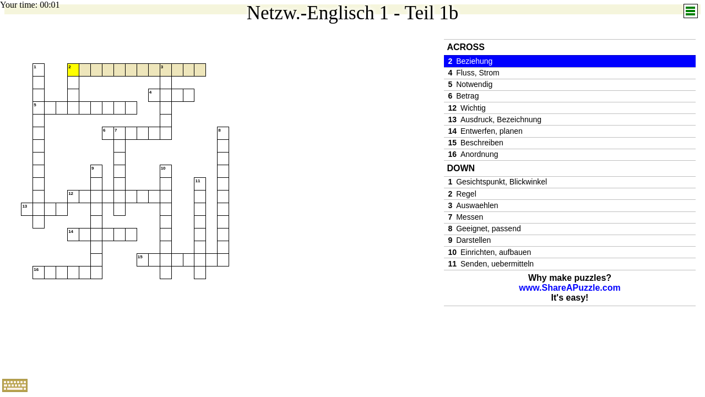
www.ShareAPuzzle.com (569, 287)
